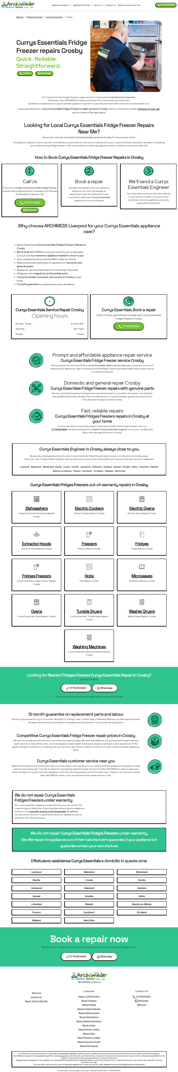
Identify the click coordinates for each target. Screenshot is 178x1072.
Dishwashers (36, 508)
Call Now (25, 73)
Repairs (20, 17)
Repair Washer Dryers (89, 1013)
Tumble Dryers (89, 611)
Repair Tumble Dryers (89, 996)
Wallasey (109, 470)
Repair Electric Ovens (89, 1029)
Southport (87, 470)
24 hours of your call (148, 108)
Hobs (89, 576)
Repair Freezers (89, 1000)
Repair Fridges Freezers (89, 1009)
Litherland (144, 466)
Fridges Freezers (34, 17)
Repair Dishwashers (89, 1017)
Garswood (85, 466)
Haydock (107, 466)
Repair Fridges (89, 1004)
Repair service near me (129, 5)
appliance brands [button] (81, 5)
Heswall (117, 466)
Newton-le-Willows (62, 470)
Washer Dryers (142, 611)
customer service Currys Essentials (47, 811)
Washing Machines (89, 646)
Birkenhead (48, 466)
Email (141, 1004)
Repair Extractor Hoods (89, 1041)
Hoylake (126, 466)
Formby (75, 466)
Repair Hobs (89, 1033)
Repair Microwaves (89, 1045)
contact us (110, 5)
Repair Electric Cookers (89, 1037)
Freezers (89, 543)
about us (98, 5)
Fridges (141, 543)
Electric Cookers (89, 508)
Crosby (66, 466)
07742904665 (166, 5)
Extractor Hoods (36, 543)
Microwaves (141, 576)
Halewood (97, 466)
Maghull (154, 466)
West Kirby (120, 470)
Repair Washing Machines (89, 1021)
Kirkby (135, 466)
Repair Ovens (89, 1025)
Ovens (36, 611)
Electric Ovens (141, 508)
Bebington (36, 466)
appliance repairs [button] (60, 5)
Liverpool (25, 466)
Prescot (77, 470)
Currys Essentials (54, 17)
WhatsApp (44, 73)
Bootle (58, 466)
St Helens (98, 470)
